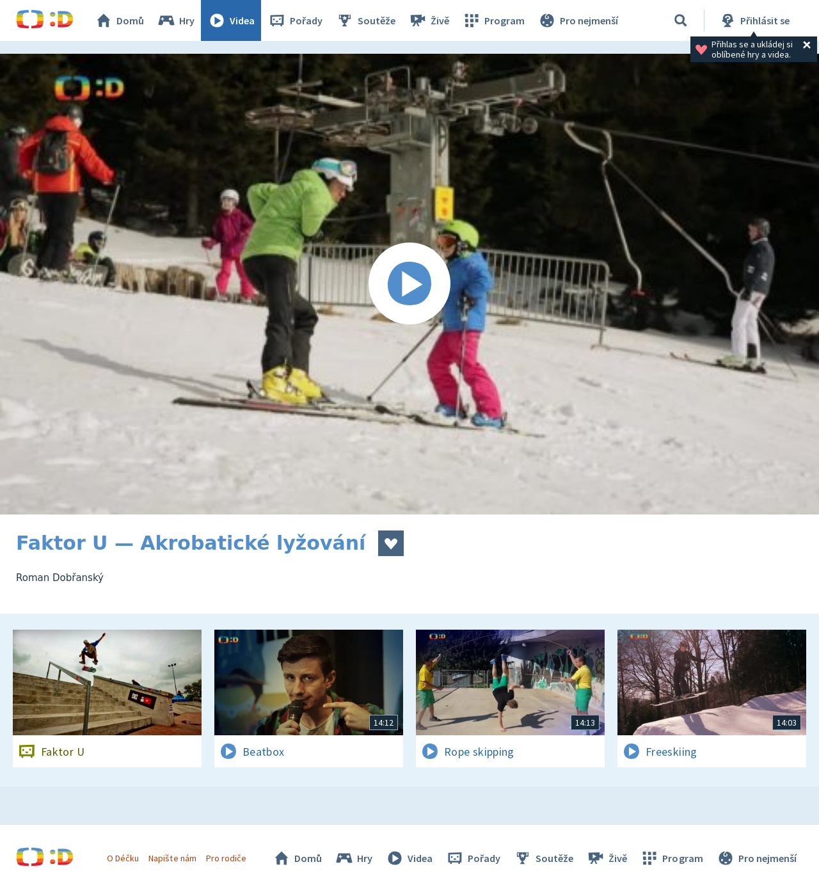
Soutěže (365, 20)
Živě (428, 20)
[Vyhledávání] (681, 20)
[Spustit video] (409, 284)
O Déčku (123, 858)
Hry (176, 20)
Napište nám (172, 858)
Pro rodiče (226, 858)
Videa (231, 20)
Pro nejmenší (577, 20)
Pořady (294, 20)
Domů (119, 20)
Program (493, 20)
